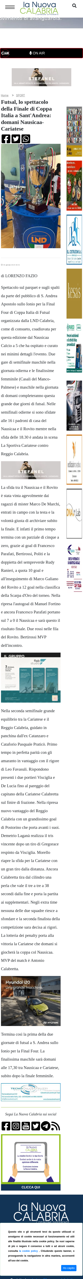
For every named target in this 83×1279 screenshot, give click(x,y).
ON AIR (37, 53)
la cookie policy (29, 1251)
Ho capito (69, 1268)
